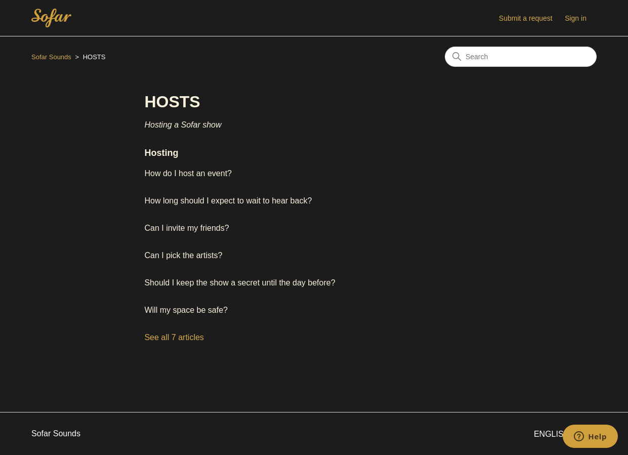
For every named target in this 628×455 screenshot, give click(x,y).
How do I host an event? (188, 173)
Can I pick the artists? (183, 255)
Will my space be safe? (186, 310)
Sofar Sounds (51, 57)
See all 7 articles (173, 337)
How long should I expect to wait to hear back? (228, 200)
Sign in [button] (576, 18)
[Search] (521, 57)
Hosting (161, 153)
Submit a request (526, 18)
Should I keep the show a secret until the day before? (239, 282)
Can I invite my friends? (186, 228)
